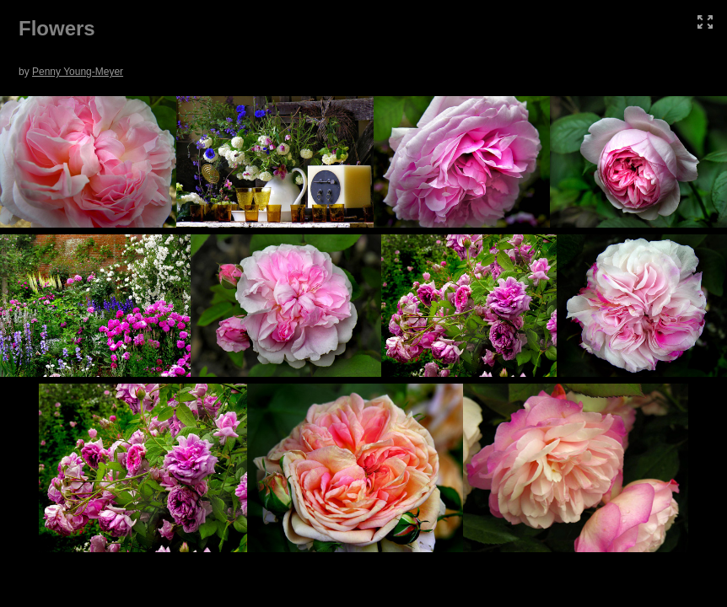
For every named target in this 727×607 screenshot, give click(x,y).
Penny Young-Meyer (77, 72)
